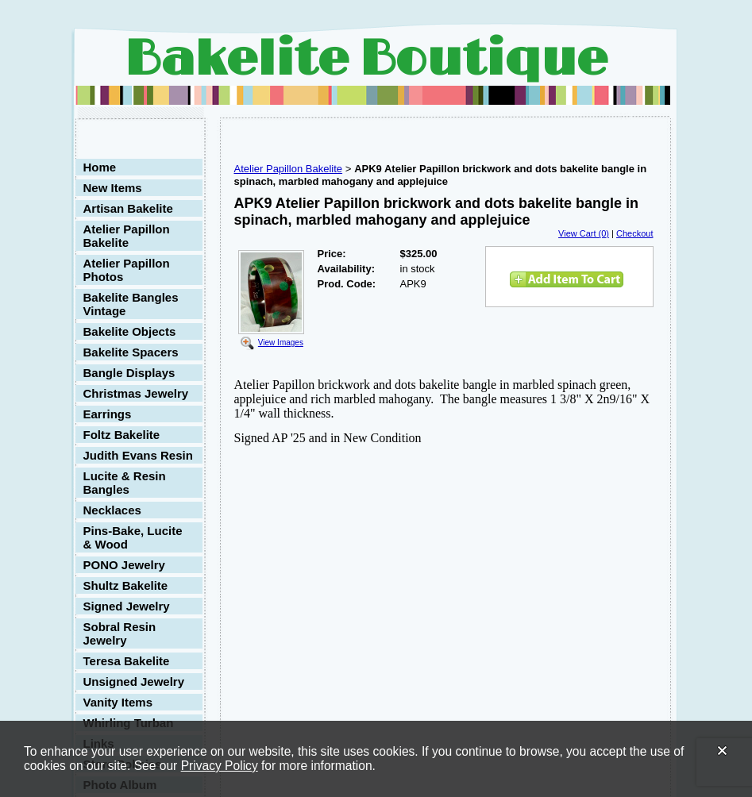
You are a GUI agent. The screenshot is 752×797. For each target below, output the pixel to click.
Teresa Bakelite (126, 661)
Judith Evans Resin (138, 455)
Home (100, 167)
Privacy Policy (219, 765)
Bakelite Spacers (131, 352)
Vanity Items (118, 702)
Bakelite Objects (129, 331)
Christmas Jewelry (136, 393)
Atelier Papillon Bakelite (126, 235)
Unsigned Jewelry (134, 681)
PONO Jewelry (124, 565)
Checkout (634, 233)
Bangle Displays (129, 372)
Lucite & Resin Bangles (124, 482)
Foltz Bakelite (121, 434)
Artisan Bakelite (128, 208)
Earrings (107, 414)
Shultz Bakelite (125, 585)
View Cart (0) (583, 233)
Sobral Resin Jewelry (119, 633)
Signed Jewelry (126, 606)
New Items (112, 187)
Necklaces (112, 510)
